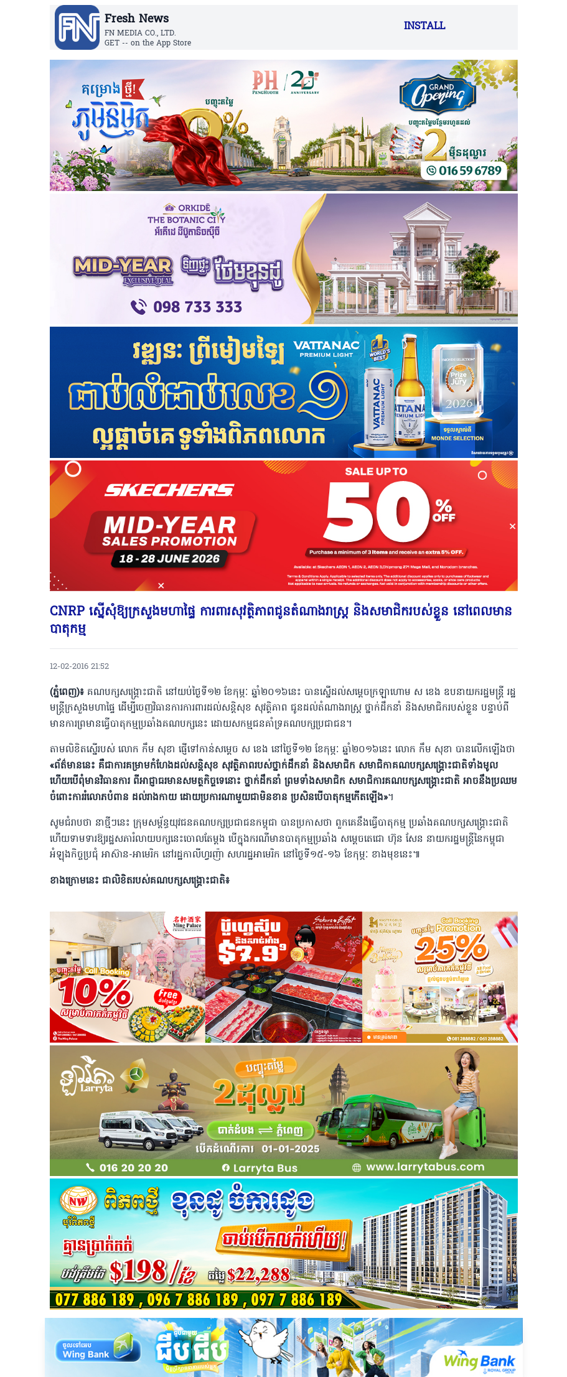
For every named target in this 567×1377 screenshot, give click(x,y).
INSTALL (424, 26)
